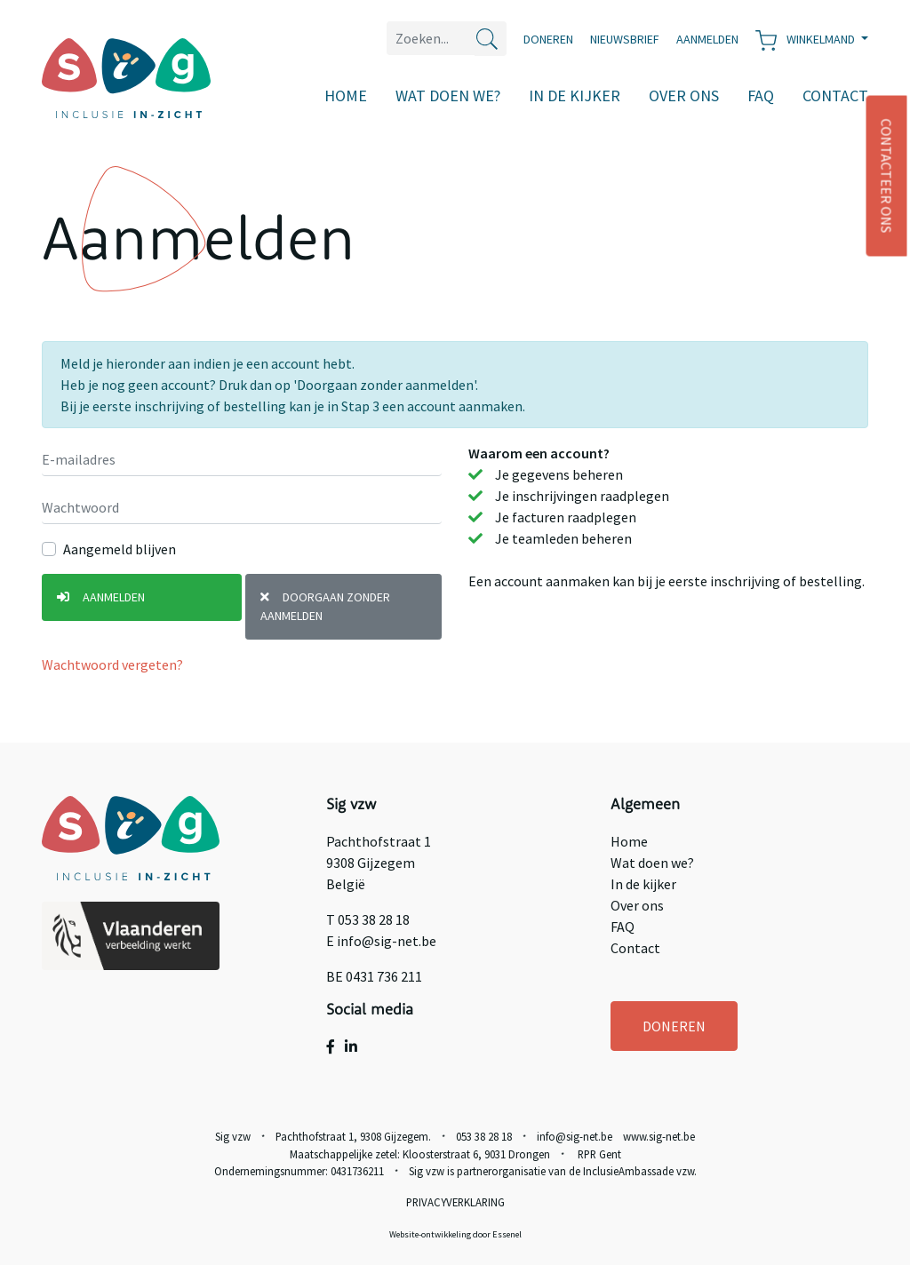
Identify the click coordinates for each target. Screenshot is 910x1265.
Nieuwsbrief (624, 39)
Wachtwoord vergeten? (112, 664)
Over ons (684, 95)
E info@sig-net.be (381, 941)
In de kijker (574, 95)
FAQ (760, 95)
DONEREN (674, 1026)
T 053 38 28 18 (368, 919)
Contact (835, 95)
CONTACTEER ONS (887, 176)
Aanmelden (101, 597)
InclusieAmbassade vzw (638, 1171)
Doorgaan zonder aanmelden (325, 606)
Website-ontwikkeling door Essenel (455, 1234)
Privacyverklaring (455, 1202)
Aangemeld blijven (119, 549)
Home (345, 95)
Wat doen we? (447, 95)
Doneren (548, 39)
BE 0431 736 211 (374, 976)
